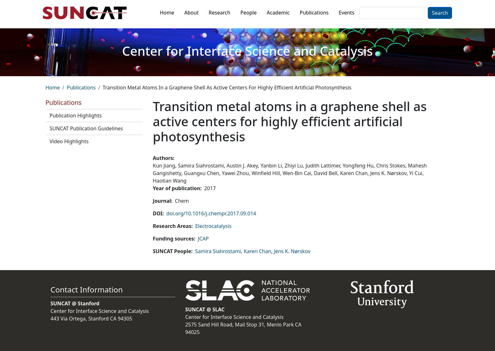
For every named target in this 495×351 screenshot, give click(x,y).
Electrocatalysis (213, 226)
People (249, 12)
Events (346, 12)
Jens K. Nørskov (292, 251)
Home (167, 12)
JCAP (203, 238)
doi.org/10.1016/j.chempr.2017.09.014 (211, 213)
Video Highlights (69, 141)
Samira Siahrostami (218, 251)
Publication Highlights (76, 115)
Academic (278, 12)
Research (219, 12)
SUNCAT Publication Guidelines (86, 128)
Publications (314, 12)
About (191, 12)
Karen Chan (257, 251)
